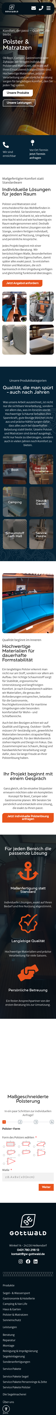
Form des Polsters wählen (18, 1137)
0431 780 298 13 (28, 1250)
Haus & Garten (12, 1309)
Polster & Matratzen (15, 1314)
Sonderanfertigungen (16, 1362)
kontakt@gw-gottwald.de (28, 1254)
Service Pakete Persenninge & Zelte (25, 1382)
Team (6, 1407)
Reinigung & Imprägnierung (20, 1351)
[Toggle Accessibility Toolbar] (6, 1409)
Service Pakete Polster (17, 1387)
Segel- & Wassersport (16, 1293)
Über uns (8, 1402)
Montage (8, 1345)
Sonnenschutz (12, 1320)
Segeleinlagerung (14, 1356)
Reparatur (9, 1340)
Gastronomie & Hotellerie (19, 1298)
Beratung (9, 1335)
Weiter (46, 1187)
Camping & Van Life (15, 1304)
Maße (6, 1170)
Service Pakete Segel (16, 1376)
